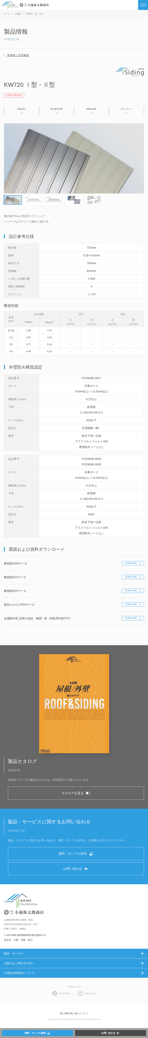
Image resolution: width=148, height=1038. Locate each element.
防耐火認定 (91, 109)
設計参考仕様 (56, 109)
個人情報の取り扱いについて (74, 1013)
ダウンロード (126, 109)
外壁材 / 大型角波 (18, 55)
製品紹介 (22, 109)
